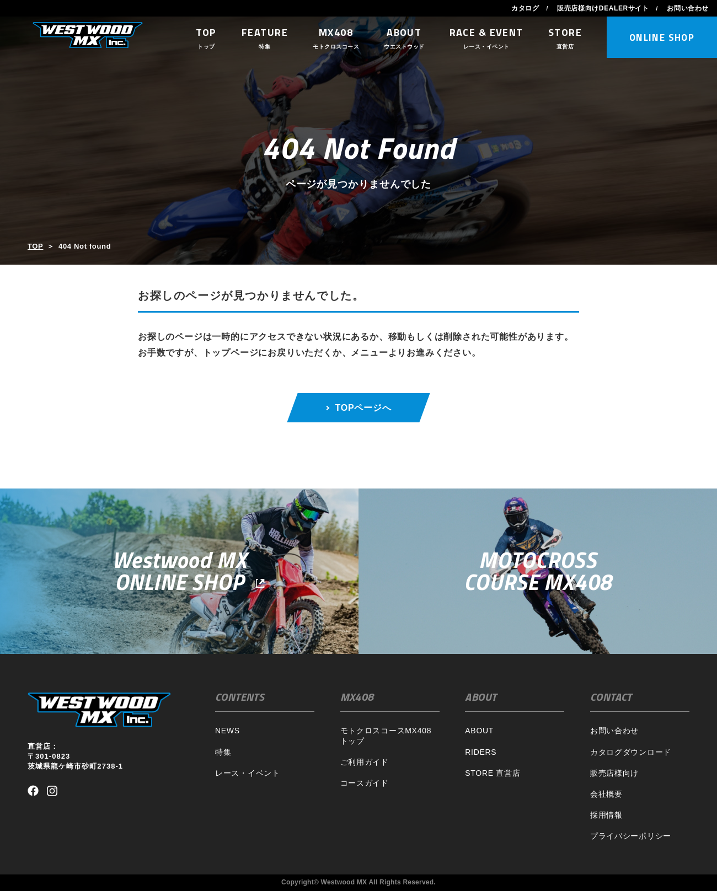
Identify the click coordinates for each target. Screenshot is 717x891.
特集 (223, 752)
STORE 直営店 (492, 773)
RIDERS (480, 752)
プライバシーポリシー (630, 835)
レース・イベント (247, 773)
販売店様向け (614, 773)
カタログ (525, 8)
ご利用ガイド (364, 762)
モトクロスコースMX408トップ (385, 735)
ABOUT (479, 730)
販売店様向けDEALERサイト (603, 8)
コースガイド (364, 783)
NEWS (227, 730)
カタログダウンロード (630, 752)
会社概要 (606, 794)
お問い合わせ (688, 8)
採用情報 (606, 815)
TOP (35, 246)
